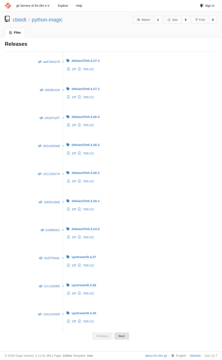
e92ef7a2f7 (49, 118)
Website (195, 355)
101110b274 (49, 174)
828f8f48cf (50, 230)
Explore (63, 5)
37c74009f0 (49, 286)
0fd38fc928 (50, 90)
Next (122, 336)
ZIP (72, 69)
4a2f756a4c (49, 258)
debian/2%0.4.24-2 (83, 229)
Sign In (207, 5)
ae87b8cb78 (49, 62)
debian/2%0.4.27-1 (83, 89)
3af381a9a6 (49, 202)
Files (15, 32)
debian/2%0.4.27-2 (83, 60)
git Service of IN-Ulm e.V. (33, 5)
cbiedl (19, 20)
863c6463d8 (49, 146)
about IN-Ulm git (156, 355)
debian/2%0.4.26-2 (83, 145)
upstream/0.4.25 (81, 313)
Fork (200, 19)
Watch (143, 19)
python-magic (47, 20)
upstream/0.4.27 (81, 257)
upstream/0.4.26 (81, 285)
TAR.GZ (86, 69)
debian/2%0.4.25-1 (83, 201)
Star (172, 19)
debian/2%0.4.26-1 (83, 173)
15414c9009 (49, 314)
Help (79, 5)
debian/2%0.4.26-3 (83, 117)
